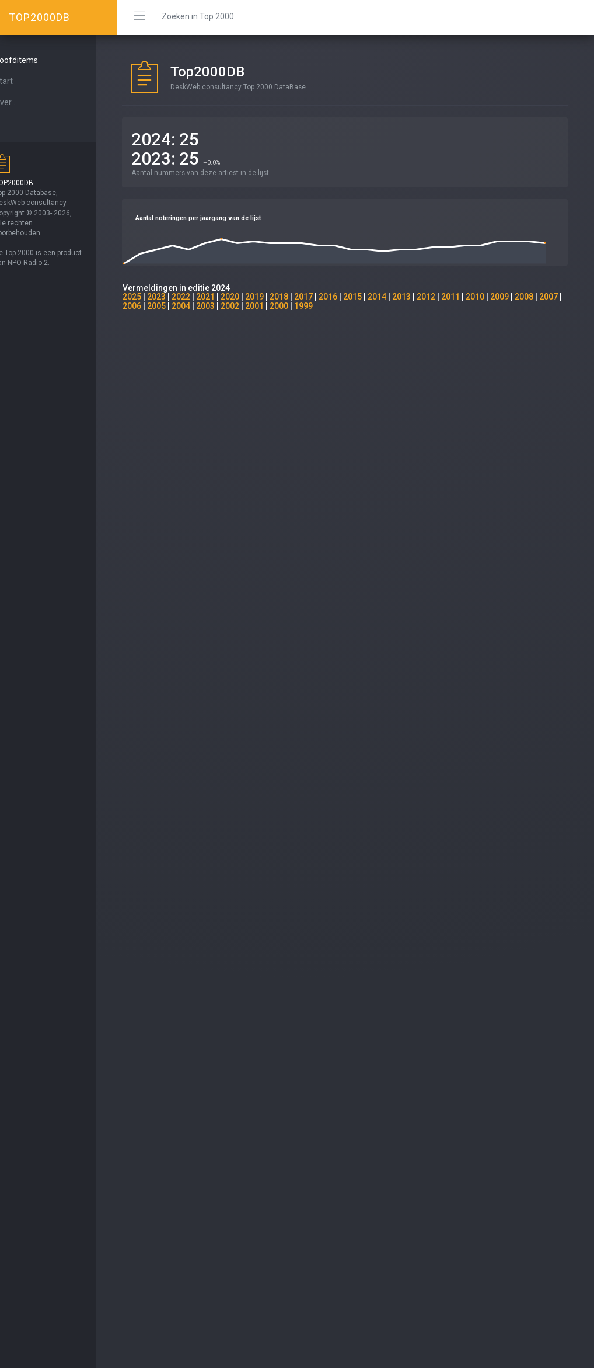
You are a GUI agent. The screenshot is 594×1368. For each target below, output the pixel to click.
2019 (275, 296)
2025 (153, 296)
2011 (471, 296)
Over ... (27, 102)
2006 (177, 306)
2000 (324, 306)
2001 (300, 306)
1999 (349, 306)
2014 (398, 296)
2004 (226, 306)
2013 (422, 296)
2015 (373, 296)
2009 (520, 296)
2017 (324, 296)
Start (24, 81)
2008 (545, 296)
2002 (275, 306)
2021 (226, 296)
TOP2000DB (39, 17)
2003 (251, 306)
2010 (496, 296)
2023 (177, 296)
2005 (202, 306)
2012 (447, 296)
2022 (202, 296)
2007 (153, 306)
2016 (349, 296)
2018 (300, 296)
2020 (251, 296)
